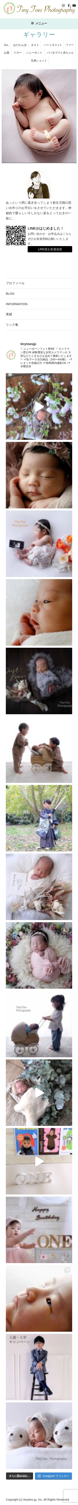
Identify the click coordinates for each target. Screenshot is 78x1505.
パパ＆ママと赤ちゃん (60, 52)
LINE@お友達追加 (50, 249)
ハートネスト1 (52, 45)
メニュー (39, 23)
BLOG (10, 293)
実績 (9, 314)
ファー (70, 45)
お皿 (6, 52)
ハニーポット (34, 52)
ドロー (18, 52)
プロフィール (15, 283)
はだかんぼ (20, 45)
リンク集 (12, 324)
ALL (6, 45)
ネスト (35, 45)
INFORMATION (16, 304)
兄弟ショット (39, 60)
